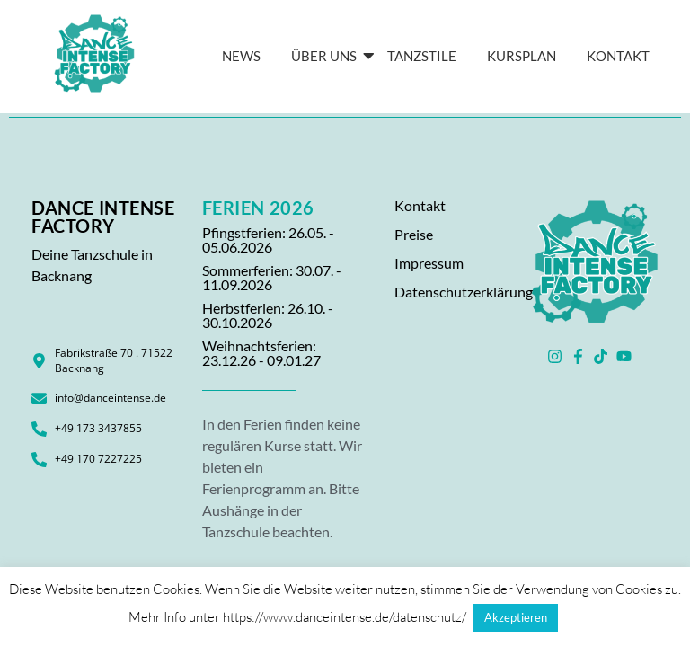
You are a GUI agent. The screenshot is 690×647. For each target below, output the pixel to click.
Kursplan (521, 56)
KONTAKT (618, 56)
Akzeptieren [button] (515, 617)
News (241, 56)
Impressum (429, 262)
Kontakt (420, 205)
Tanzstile (421, 56)
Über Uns (327, 56)
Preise (413, 234)
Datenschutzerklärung (463, 291)
